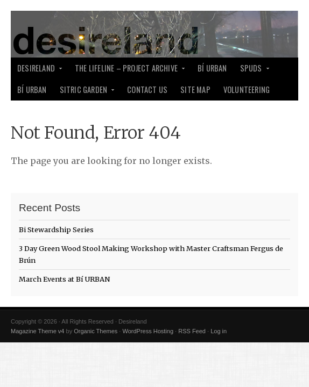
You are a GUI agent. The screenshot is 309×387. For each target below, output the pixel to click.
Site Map (195, 89)
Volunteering (246, 89)
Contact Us (147, 89)
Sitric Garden (84, 92)
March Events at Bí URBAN (64, 279)
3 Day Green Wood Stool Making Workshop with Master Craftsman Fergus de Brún (151, 254)
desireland (37, 70)
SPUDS (252, 70)
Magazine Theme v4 (37, 331)
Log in (218, 331)
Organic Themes (95, 331)
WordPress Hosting (147, 331)
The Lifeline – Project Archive (127, 70)
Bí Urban (212, 68)
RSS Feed (192, 331)
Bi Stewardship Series (56, 229)
